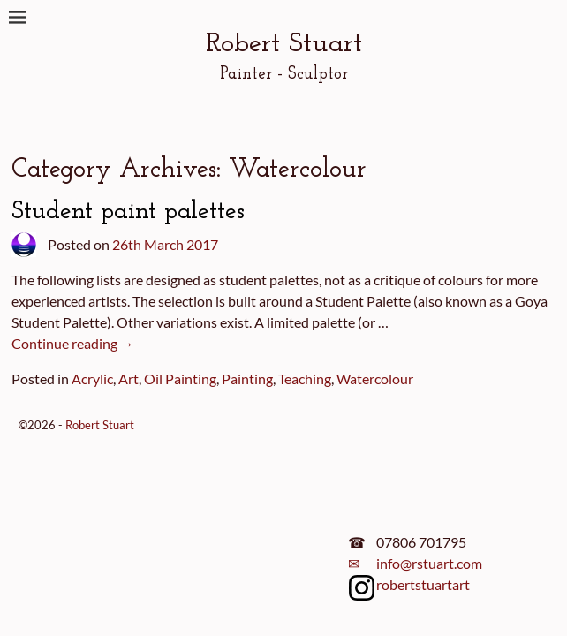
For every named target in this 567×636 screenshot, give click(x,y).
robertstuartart (423, 584)
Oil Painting (180, 378)
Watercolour (374, 378)
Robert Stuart (284, 44)
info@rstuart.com (429, 563)
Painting (247, 378)
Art (128, 378)
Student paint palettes (128, 211)
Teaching (304, 378)
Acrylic (92, 378)
